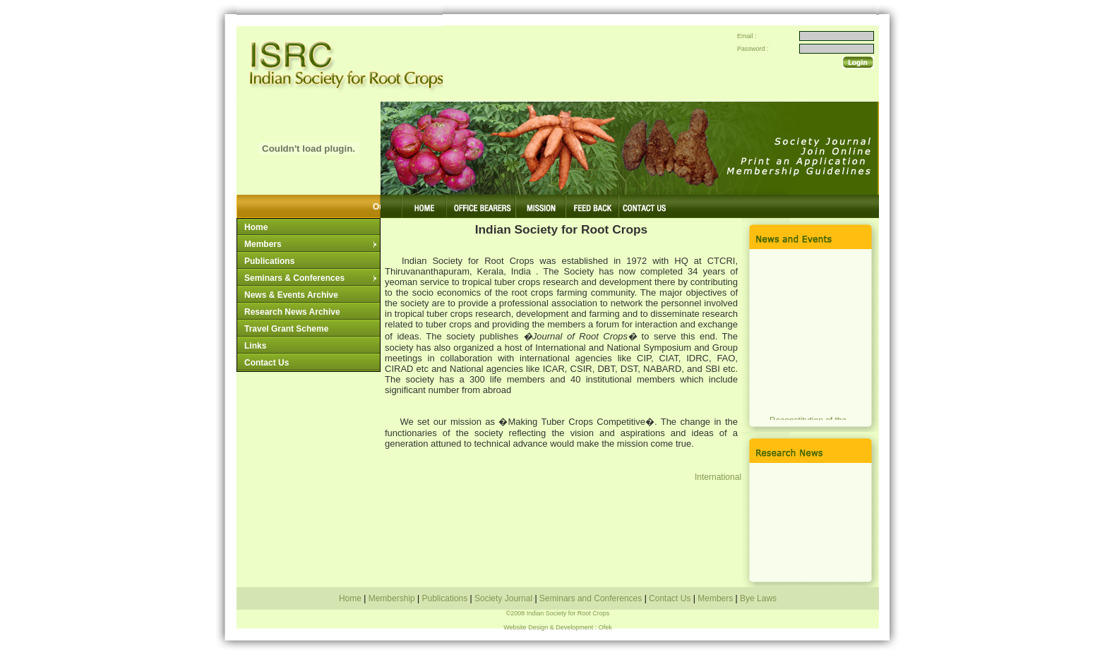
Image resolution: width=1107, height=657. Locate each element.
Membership (393, 598)
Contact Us (266, 363)
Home (256, 227)
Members (311, 244)
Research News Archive (292, 312)
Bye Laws (757, 598)
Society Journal (503, 598)
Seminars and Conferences (591, 598)
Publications (269, 261)
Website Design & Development (548, 627)
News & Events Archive (291, 295)
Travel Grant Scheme (286, 329)
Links (255, 346)
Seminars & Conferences (311, 278)
